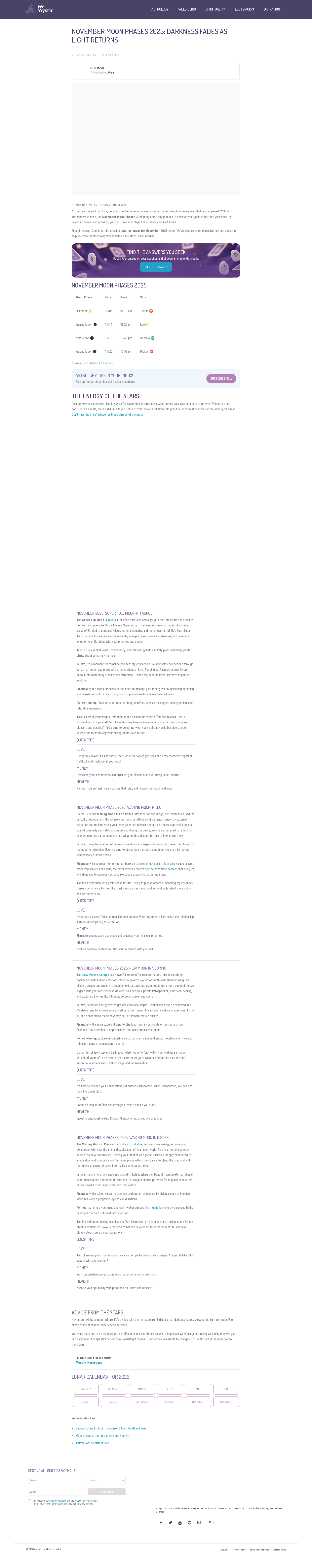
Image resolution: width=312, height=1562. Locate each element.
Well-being (187, 9)
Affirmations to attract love (92, 1443)
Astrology (160, 9)
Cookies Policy (279, 1549)
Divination (272, 9)
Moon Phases (86, 55)
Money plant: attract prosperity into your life (103, 1436)
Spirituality (110, 55)
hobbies (172, 869)
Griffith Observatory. (106, 363)
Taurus (112, 620)
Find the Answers (156, 267)
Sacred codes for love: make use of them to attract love (111, 1428)
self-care (150, 869)
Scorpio (104, 975)
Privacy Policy (239, 1549)
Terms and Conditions (259, 1549)
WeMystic (99, 68)
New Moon (89, 975)
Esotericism (244, 9)
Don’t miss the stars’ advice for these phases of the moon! (108, 414)
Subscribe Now (221, 378)
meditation (156, 1208)
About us (224, 1549)
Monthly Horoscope (89, 1363)
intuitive (137, 1144)
